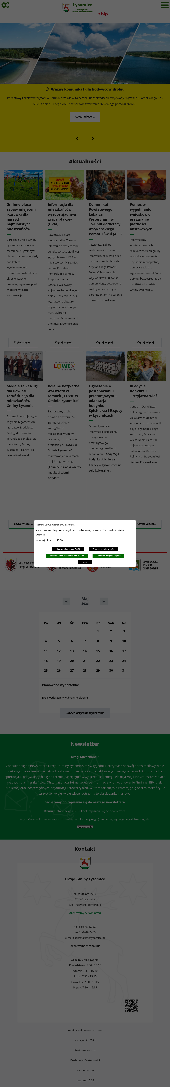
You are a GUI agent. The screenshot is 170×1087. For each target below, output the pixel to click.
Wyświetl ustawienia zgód (103, 549)
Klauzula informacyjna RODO (68, 549)
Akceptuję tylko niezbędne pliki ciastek (66, 556)
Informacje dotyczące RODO (49, 540)
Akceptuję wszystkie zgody (108, 556)
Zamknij (85, 562)
